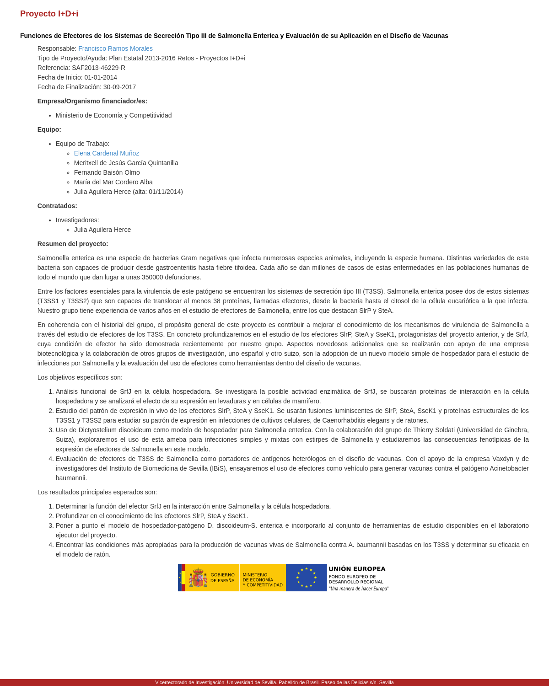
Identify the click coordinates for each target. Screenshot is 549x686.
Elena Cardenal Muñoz (106, 153)
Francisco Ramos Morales (115, 48)
